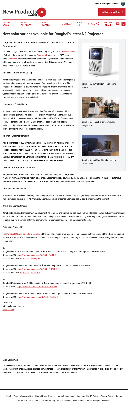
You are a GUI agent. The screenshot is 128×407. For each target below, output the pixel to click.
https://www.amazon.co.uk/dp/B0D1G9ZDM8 (37, 297)
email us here (8, 309)
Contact (67, 23)
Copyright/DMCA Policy (87, 396)
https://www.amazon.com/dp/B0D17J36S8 (36, 255)
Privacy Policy (106, 396)
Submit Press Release (44, 396)
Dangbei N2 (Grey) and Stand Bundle (22, 234)
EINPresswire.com (66, 52)
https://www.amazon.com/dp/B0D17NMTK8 (37, 269)
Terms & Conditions (65, 396)
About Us (81, 24)
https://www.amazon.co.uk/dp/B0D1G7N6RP (37, 286)
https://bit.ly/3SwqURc (30, 258)
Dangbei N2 (42, 55)
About (8, 396)
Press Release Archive (23, 396)
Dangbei (13, 59)
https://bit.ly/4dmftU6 (30, 272)
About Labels (46, 24)
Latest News (6, 24)
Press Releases (26, 24)
